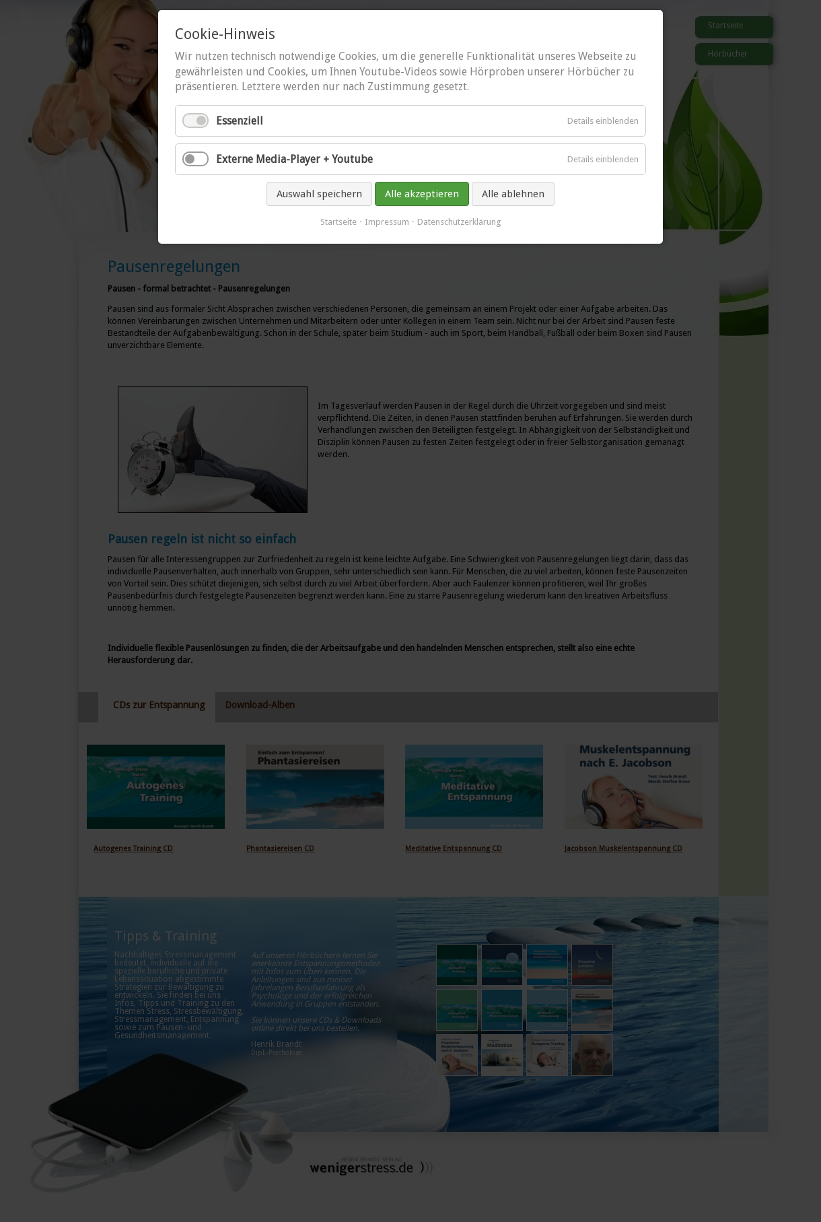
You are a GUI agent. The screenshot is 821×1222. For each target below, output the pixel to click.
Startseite (338, 221)
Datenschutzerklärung (459, 221)
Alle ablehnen (513, 194)
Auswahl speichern (319, 194)
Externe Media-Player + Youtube (294, 159)
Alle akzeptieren (422, 194)
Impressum (387, 221)
